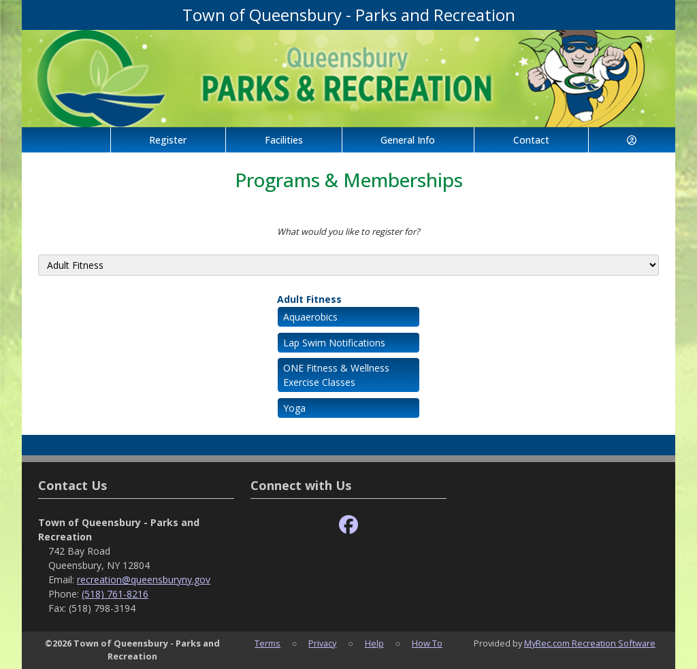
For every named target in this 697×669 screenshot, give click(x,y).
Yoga (294, 408)
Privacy (322, 643)
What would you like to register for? (348, 231)
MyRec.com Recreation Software (589, 643)
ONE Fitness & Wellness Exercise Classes (336, 375)
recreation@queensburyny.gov (143, 579)
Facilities (284, 139)
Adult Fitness (309, 299)
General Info (407, 139)
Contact (531, 139)
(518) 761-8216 (115, 593)
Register (168, 139)
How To (427, 643)
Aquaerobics (310, 316)
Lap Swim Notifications (334, 342)
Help (374, 643)
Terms (267, 643)
